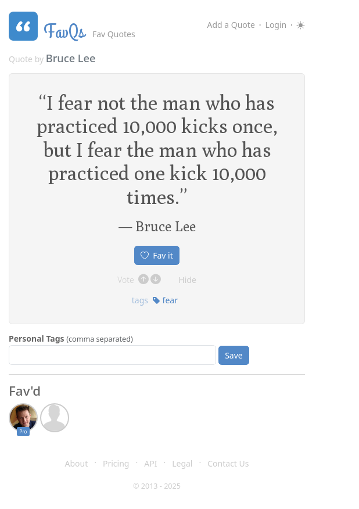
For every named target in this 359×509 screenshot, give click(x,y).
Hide (187, 279)
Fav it (157, 255)
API (150, 463)
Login (276, 24)
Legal (182, 463)
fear (165, 300)
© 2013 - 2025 (157, 486)
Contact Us (228, 463)
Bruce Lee (71, 58)
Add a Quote (230, 24)
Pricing (116, 463)
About (76, 463)
